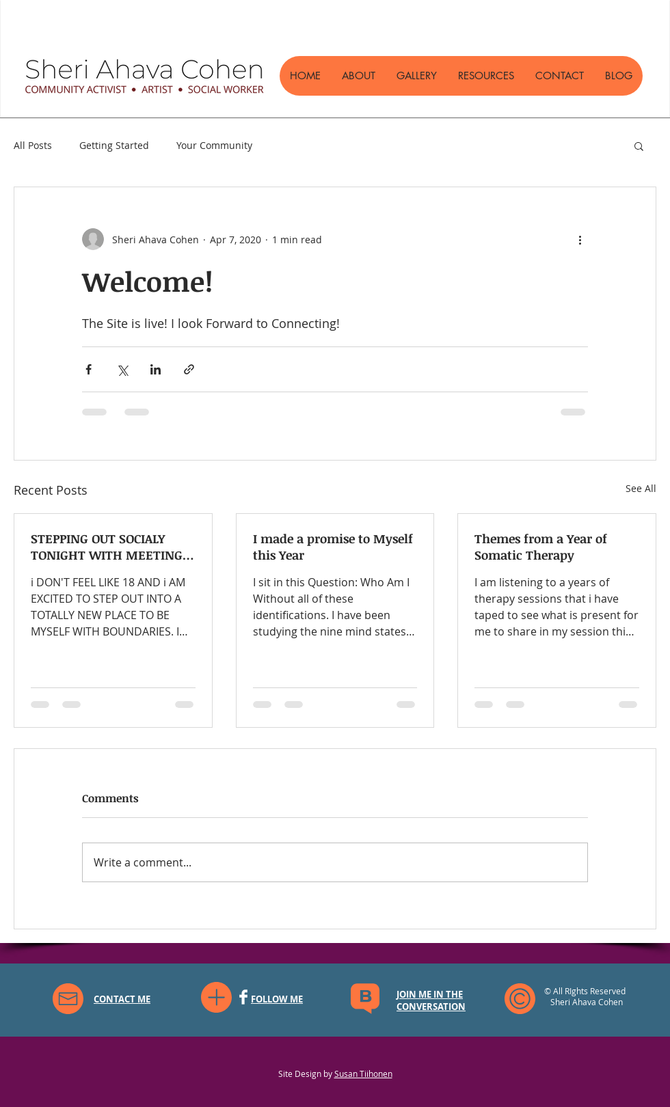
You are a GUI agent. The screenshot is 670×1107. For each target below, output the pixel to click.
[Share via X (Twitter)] (122, 369)
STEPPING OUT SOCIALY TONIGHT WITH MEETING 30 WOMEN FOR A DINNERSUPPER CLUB (107, 546)
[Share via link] (189, 369)
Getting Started (114, 145)
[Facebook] (243, 996)
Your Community (214, 145)
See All (641, 488)
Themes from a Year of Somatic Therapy (540, 546)
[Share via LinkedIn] (155, 369)
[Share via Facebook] (88, 369)
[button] (638, 145)
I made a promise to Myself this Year (333, 546)
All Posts (33, 145)
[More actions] (580, 239)
